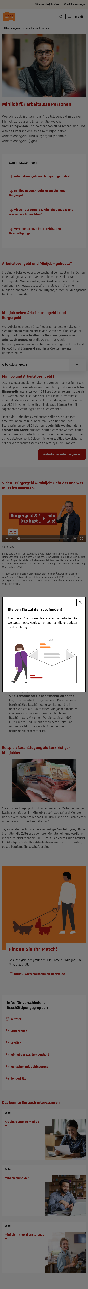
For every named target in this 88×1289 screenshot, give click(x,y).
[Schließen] (80, 602)
